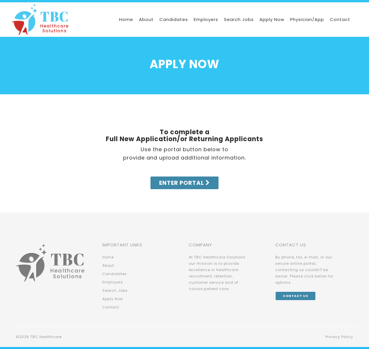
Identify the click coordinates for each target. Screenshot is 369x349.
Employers (206, 19)
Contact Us (295, 296)
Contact (340, 19)
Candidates (173, 19)
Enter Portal (184, 183)
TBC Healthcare (46, 336)
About (146, 19)
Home (126, 19)
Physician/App (307, 19)
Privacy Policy (339, 336)
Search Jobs (239, 19)
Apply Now (271, 19)
